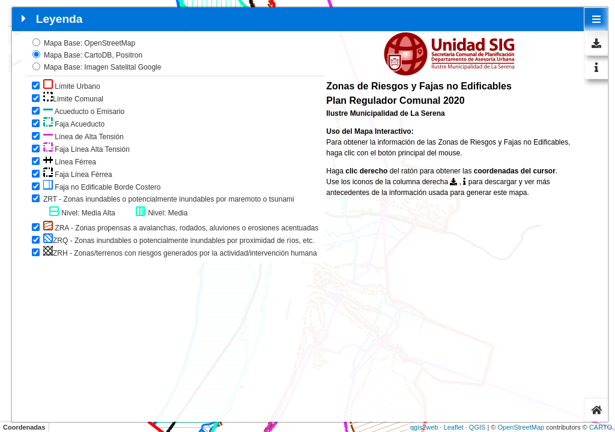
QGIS (477, 427)
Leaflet (454, 427)
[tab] (596, 19)
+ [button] (17, 17)
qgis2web (424, 427)
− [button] (17, 35)
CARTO (600, 427)
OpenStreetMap (520, 427)
